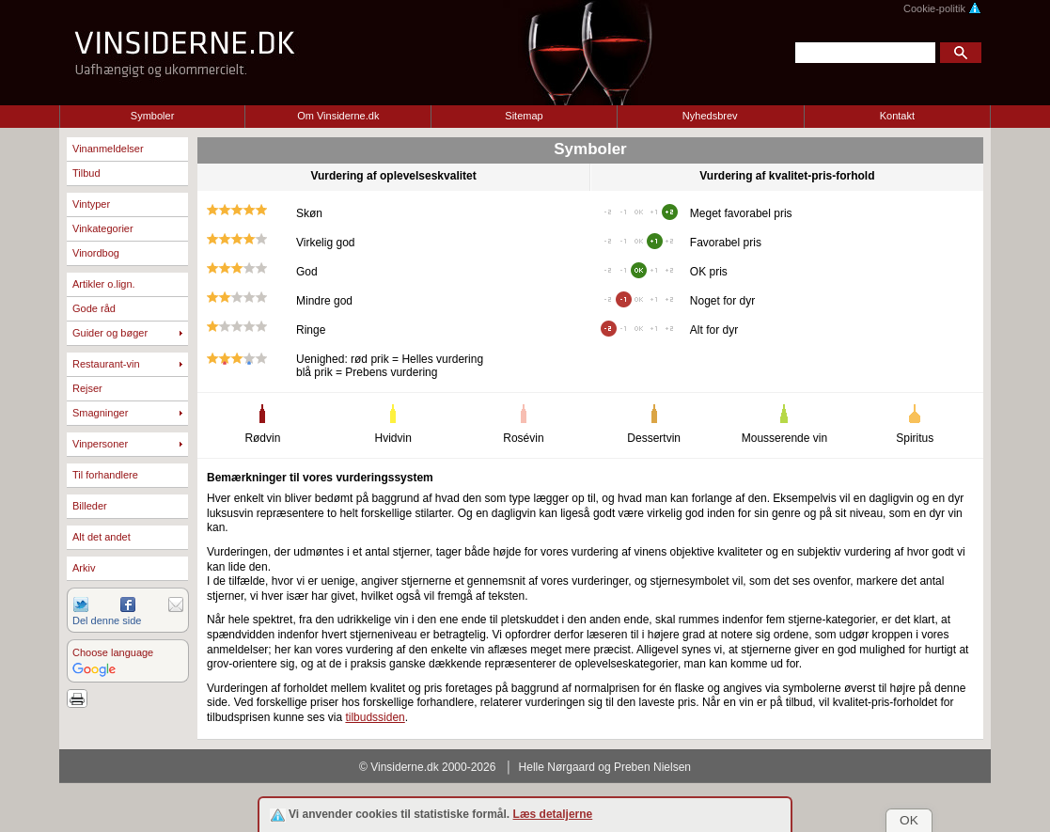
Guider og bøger (110, 332)
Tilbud (86, 173)
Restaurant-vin (106, 363)
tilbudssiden (374, 717)
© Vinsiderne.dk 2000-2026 (427, 767)
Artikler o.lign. (103, 284)
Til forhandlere (105, 474)
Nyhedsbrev (710, 115)
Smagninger (100, 412)
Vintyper (91, 204)
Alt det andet (101, 536)
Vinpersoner (100, 443)
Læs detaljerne (553, 814)
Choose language (112, 652)
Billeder (89, 505)
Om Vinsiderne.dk (338, 115)
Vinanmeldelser (108, 148)
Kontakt (897, 115)
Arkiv (83, 567)
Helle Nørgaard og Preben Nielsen (605, 767)
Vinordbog (95, 253)
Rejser (87, 388)
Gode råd (94, 308)
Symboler (152, 115)
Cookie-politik (942, 8)
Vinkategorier (102, 228)
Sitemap (523, 115)
